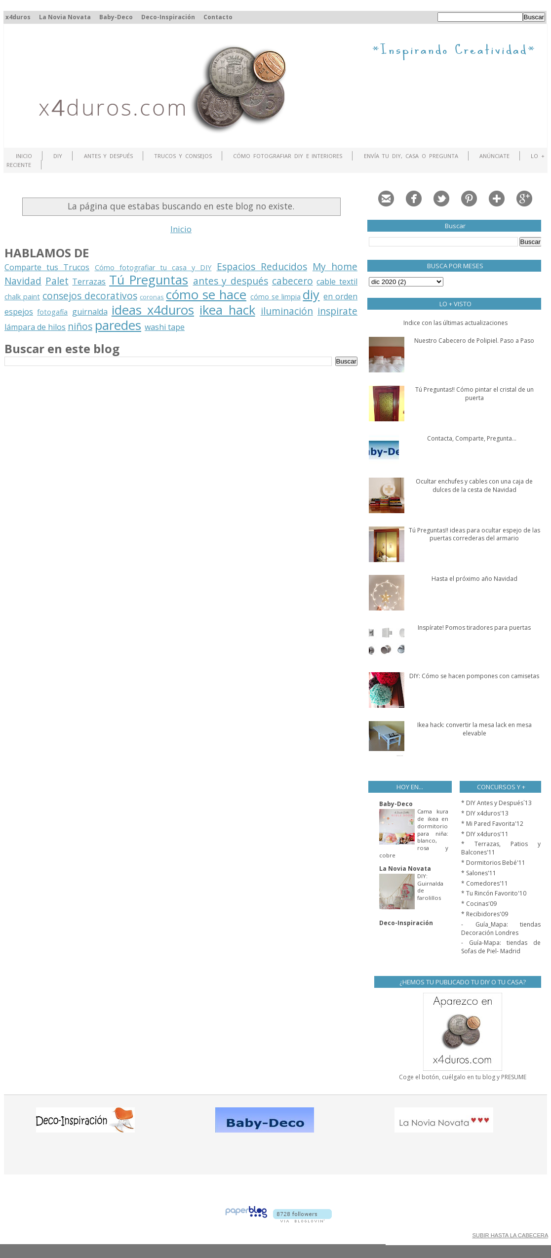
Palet (57, 280)
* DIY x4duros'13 (485, 813)
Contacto (218, 17)
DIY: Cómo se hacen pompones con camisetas (474, 676)
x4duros (18, 17)
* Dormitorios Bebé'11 (493, 862)
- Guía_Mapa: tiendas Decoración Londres (501, 928)
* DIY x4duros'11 (485, 834)
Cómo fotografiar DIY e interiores (287, 156)
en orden (340, 296)
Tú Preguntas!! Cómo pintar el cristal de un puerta (474, 393)
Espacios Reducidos (262, 266)
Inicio (24, 156)
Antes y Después (108, 156)
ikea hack (227, 310)
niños (80, 326)
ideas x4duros (153, 310)
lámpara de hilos (35, 327)
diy (311, 294)
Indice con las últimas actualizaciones (455, 323)
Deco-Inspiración (168, 17)
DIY (57, 156)
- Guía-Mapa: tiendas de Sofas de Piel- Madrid (501, 946)
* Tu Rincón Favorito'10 (493, 893)
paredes (118, 325)
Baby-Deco (116, 17)
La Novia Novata (65, 17)
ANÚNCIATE (494, 156)
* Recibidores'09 (484, 914)
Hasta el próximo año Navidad (474, 578)
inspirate (337, 311)
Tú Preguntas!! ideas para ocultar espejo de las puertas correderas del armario (474, 534)
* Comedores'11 (484, 883)
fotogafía (52, 312)
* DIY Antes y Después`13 (496, 803)
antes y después (230, 280)
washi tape (165, 327)
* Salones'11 (478, 873)
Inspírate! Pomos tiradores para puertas (474, 627)
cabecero (292, 280)
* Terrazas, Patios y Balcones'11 (501, 848)
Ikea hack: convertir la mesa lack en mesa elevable (474, 729)
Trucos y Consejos (183, 156)
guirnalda (90, 311)
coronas (152, 296)
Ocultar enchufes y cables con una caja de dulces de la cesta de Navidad (474, 485)
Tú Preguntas (148, 279)
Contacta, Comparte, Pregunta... (471, 438)
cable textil (336, 281)
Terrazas (89, 281)
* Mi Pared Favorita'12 (492, 823)
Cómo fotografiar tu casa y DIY (153, 267)
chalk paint (22, 296)
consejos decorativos (89, 295)
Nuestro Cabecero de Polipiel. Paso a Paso (474, 340)
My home (335, 266)
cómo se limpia (275, 296)
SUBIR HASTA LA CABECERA (510, 1235)
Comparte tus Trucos (46, 267)
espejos (18, 311)
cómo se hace (206, 294)
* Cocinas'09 (479, 903)
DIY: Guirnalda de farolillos (430, 886)
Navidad (22, 280)
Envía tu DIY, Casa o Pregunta (411, 156)
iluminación (287, 311)
